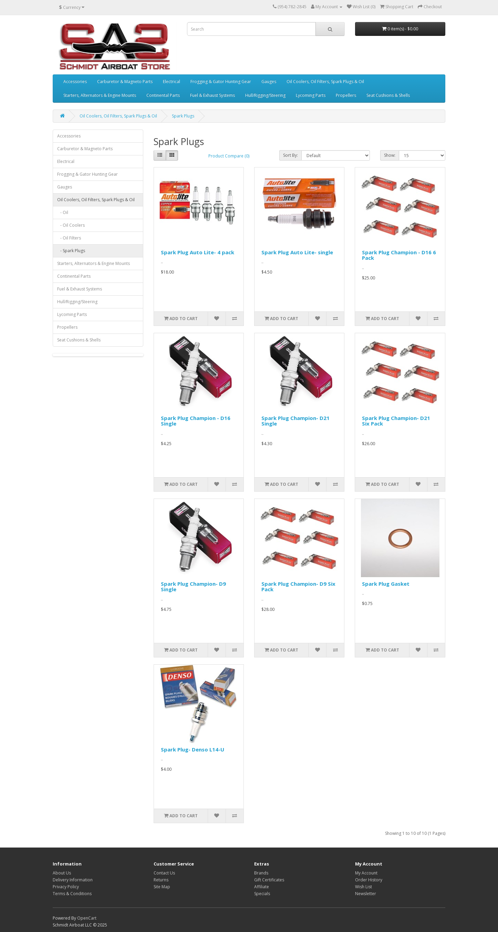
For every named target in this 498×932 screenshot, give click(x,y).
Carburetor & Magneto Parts (125, 81)
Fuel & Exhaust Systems (212, 95)
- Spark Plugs (71, 251)
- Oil (62, 212)
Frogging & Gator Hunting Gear (220, 81)
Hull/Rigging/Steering (265, 95)
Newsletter (365, 894)
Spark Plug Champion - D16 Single (195, 420)
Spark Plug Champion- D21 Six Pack (396, 420)
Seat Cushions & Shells (388, 95)
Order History (368, 880)
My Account (366, 873)
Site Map (162, 887)
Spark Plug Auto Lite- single (297, 252)
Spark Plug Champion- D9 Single (193, 586)
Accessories (75, 81)
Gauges (268, 81)
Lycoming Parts (310, 95)
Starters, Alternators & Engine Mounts (99, 95)
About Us (62, 873)
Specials (262, 894)
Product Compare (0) (228, 156)
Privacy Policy (66, 887)
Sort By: (290, 155)
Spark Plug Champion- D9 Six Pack (298, 586)
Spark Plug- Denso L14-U (192, 749)
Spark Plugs (183, 116)
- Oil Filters (69, 238)
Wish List (363, 887)
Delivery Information (73, 880)
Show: (389, 155)
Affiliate (261, 887)
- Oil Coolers (71, 225)
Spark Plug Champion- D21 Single (295, 420)
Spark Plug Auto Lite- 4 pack (197, 252)
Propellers (346, 95)
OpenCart (86, 918)
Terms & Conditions (72, 894)
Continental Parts (163, 95)
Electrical (171, 81)
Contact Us (164, 873)
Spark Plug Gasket (385, 583)
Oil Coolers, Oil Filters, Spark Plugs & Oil (325, 81)
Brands (261, 873)
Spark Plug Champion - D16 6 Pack (399, 255)
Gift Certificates (269, 880)
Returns (161, 880)
